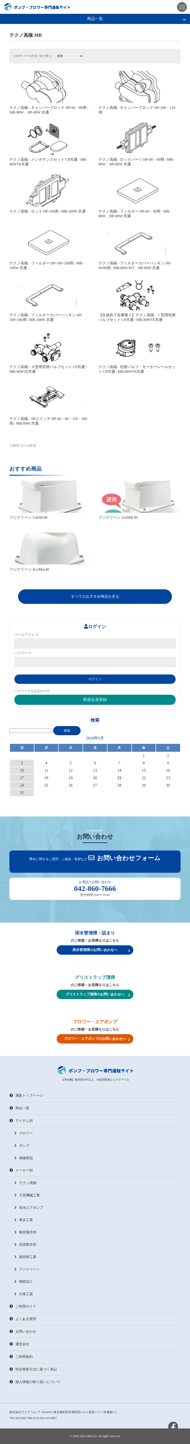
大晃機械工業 (27, 1195)
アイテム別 (21, 1121)
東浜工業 (23, 1220)
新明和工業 (25, 1257)
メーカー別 (21, 1170)
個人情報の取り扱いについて (34, 1382)
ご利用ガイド (22, 1306)
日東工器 (23, 1294)
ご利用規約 (21, 1357)
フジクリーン (27, 1269)
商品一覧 (136, 19)
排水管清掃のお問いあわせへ (101, 950)
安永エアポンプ (28, 1207)
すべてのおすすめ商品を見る (95, 596)
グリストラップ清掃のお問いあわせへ (98, 994)
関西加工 (23, 1282)
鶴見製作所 (25, 1232)
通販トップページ (26, 1095)
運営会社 (19, 1344)
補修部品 (23, 1158)
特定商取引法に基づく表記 (33, 1369)
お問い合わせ (22, 1331)
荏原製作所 (25, 1244)
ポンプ (21, 1145)
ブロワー (23, 1133)
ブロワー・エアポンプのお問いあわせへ (97, 1039)
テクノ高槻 (25, 1183)
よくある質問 (22, 1319)
